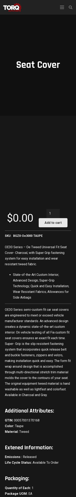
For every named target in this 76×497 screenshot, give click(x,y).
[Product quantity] (53, 213)
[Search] (70, 7)
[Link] (12, 7)
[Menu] (62, 7)
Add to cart (53, 223)
